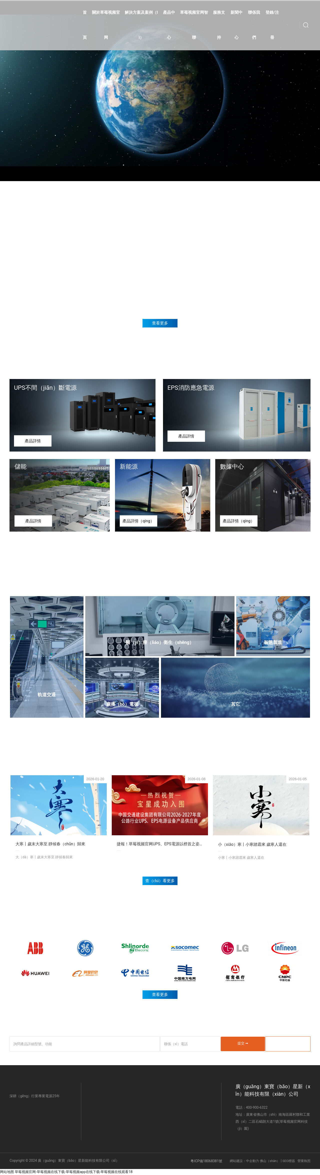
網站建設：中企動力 (244, 1161)
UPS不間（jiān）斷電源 (45, 387)
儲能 (20, 466)
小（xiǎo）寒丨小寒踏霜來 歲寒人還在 (252, 844)
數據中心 (232, 466)
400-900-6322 (257, 1107)
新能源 (129, 466)
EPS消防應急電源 (191, 387)
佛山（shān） (269, 1161)
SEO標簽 (288, 1161)
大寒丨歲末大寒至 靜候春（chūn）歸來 (50, 844)
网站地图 (7, 1172)
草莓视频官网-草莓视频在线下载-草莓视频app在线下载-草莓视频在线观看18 (73, 1172)
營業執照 (304, 1161)
